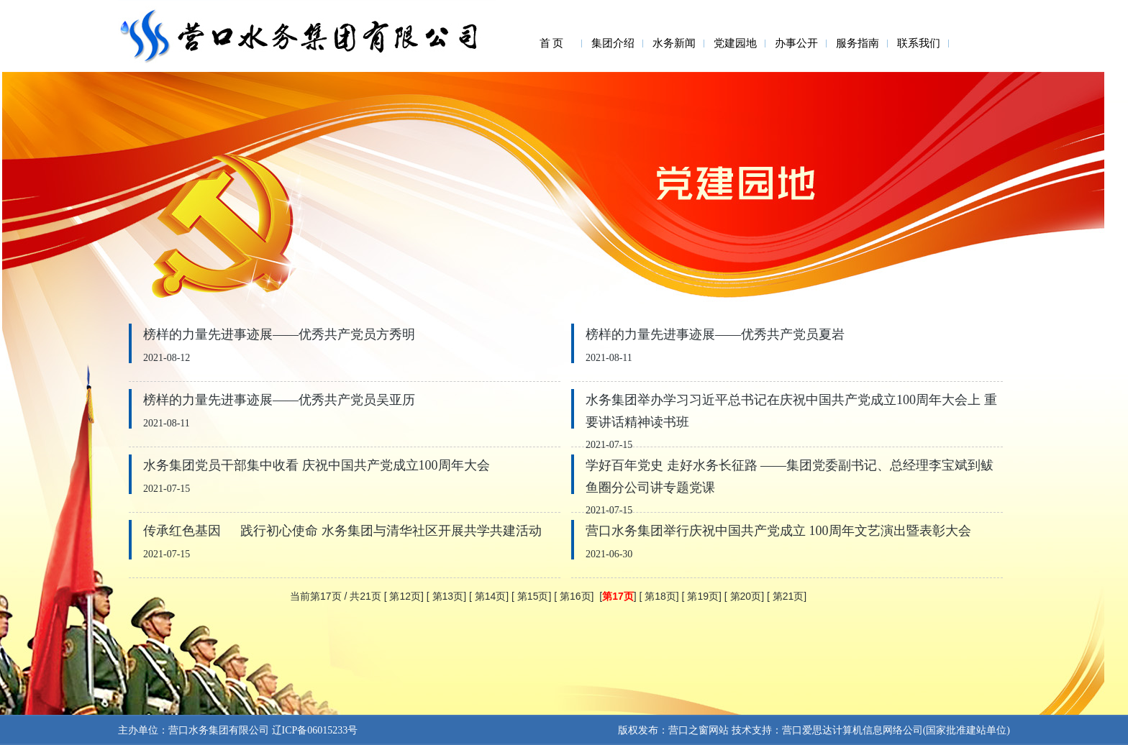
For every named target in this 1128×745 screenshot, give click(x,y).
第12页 (405, 596)
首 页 (552, 43)
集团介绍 (612, 43)
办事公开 (796, 43)
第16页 (575, 596)
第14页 (490, 596)
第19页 (703, 596)
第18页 (660, 596)
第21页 (788, 596)
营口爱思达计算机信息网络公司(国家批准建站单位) (896, 730)
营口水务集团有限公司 (218, 730)
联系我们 (918, 43)
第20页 (746, 596)
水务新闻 (674, 43)
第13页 (448, 596)
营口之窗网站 (698, 730)
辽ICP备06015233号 (313, 730)
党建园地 (735, 43)
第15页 (533, 596)
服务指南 (857, 43)
